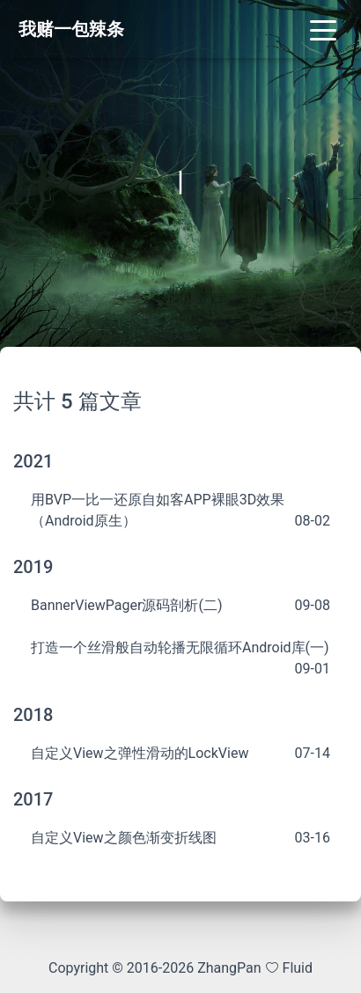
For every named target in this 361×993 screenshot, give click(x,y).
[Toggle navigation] (323, 29)
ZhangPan (227, 968)
